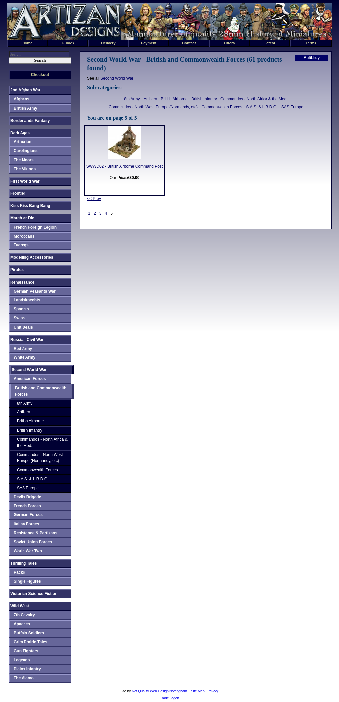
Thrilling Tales (23, 563)
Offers (229, 43)
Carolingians (26, 150)
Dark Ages (20, 133)
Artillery (150, 99)
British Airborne (174, 99)
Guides (68, 43)
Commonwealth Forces (221, 107)
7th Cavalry (24, 615)
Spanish (21, 309)
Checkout (40, 74)
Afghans (21, 99)
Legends (22, 660)
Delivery (108, 43)
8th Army (132, 99)
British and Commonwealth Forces (40, 391)
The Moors (24, 160)
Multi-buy (311, 58)
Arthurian (22, 141)
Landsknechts (27, 300)
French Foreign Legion (35, 227)
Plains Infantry (27, 669)
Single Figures (27, 581)
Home (27, 43)
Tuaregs (21, 245)
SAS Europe (292, 107)
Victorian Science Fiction (34, 593)
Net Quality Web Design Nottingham (159, 691)
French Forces (27, 506)
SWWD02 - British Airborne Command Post (124, 166)
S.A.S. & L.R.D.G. (261, 107)
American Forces (30, 378)
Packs (19, 572)
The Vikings (25, 169)
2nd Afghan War (25, 90)
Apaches (22, 624)
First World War (25, 181)
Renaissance (22, 282)
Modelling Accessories (31, 257)
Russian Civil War (27, 339)
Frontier (17, 193)
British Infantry (204, 99)
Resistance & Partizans (35, 533)
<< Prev (94, 198)
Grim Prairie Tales (30, 642)
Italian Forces (26, 524)
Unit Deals (23, 327)
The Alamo (24, 678)
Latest (270, 43)
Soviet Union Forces (33, 542)
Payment (149, 43)
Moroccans (24, 236)
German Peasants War (35, 291)
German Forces (28, 515)
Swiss (19, 318)
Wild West (19, 606)
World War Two (28, 551)
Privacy (212, 691)
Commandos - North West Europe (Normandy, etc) (153, 107)
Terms (311, 43)
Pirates (17, 269)
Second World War (116, 78)
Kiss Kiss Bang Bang (30, 205)
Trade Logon (169, 698)
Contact (189, 43)
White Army (24, 357)
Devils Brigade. (28, 497)
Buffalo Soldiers (29, 633)
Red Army (23, 348)
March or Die (22, 218)
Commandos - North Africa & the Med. (254, 99)
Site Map (198, 691)
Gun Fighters (26, 651)
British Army (25, 108)
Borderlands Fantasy (30, 120)
